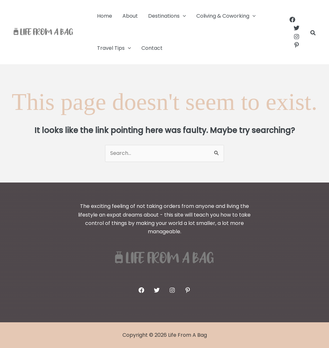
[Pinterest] (296, 45)
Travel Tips (114, 48)
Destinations (167, 16)
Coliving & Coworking (226, 16)
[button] (313, 33)
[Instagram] (296, 37)
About (130, 16)
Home (104, 16)
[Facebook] (292, 19)
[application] (183, 16)
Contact (152, 48)
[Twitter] (296, 28)
